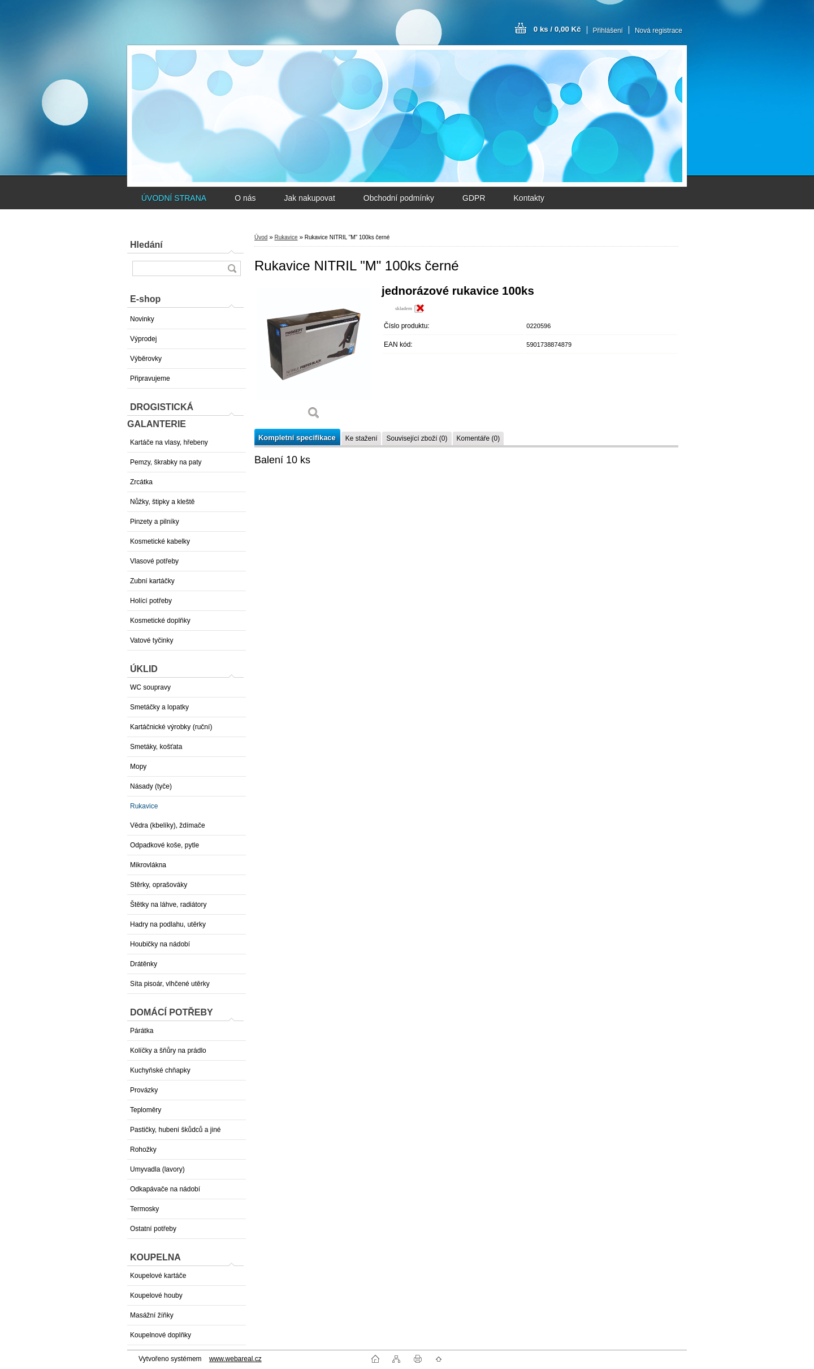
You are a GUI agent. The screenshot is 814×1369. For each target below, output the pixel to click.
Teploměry (145, 1110)
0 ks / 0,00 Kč (557, 29)
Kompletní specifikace (297, 437)
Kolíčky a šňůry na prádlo (168, 1050)
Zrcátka (141, 482)
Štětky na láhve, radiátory (168, 905)
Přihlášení (608, 31)
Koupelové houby (156, 1295)
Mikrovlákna (148, 865)
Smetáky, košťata (156, 747)
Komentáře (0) (478, 438)
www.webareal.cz (235, 1359)
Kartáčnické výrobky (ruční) (171, 727)
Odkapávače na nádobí (165, 1189)
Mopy (138, 766)
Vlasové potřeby (154, 561)
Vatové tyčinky (151, 640)
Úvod (260, 237)
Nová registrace (658, 31)
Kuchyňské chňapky (160, 1070)
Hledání (146, 244)
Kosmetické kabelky (160, 541)
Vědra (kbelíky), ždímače (167, 825)
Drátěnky (143, 964)
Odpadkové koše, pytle (164, 845)
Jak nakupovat (309, 198)
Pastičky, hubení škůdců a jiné (175, 1130)
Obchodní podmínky (398, 198)
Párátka (141, 1031)
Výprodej (143, 339)
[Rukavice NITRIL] (314, 356)
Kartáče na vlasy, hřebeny (169, 442)
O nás (245, 198)
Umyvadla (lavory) (157, 1169)
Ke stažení (361, 438)
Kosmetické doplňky (160, 621)
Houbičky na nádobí (160, 944)
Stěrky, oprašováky (158, 885)
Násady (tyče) (151, 786)
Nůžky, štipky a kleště (162, 502)
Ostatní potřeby (153, 1229)
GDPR (473, 198)
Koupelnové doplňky (160, 1335)
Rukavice (144, 806)
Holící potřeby (151, 601)
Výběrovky (146, 359)
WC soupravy (150, 687)
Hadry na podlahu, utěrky (168, 924)
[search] (231, 268)
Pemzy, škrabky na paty (166, 462)
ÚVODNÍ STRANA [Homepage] (173, 198)
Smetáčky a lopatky (159, 707)
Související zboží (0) (416, 438)
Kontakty (529, 198)
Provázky (144, 1090)
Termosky (144, 1209)
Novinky (142, 319)
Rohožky (143, 1149)
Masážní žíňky (152, 1315)
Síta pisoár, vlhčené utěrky (170, 984)
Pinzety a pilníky (154, 522)
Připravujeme (150, 378)
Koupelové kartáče (158, 1276)
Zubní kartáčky (152, 581)
